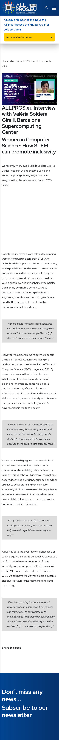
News (14, 61)
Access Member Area (19, 37)
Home (5, 61)
